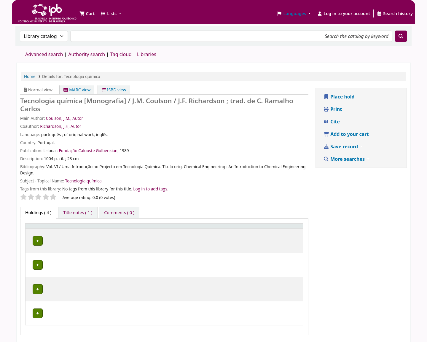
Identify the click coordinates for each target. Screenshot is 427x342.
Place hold (339, 96)
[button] (87, 13)
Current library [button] (88, 229)
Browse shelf (186, 241)
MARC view (77, 90)
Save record (341, 146)
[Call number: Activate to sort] (183, 229)
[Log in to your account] (344, 13)
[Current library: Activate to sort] (105, 229)
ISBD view (114, 90)
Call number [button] (155, 229)
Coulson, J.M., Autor (64, 118)
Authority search (86, 54)
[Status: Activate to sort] (264, 229)
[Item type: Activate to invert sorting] (48, 229)
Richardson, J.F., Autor (60, 126)
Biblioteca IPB (32, 9)
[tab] (77, 213)
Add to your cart (346, 134)
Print (332, 109)
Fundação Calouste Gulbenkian (88, 150)
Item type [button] (38, 229)
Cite (331, 121)
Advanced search (44, 54)
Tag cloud (121, 54)
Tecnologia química (83, 181)
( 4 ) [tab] (38, 212)
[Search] (401, 36)
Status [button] (235, 229)
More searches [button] (344, 159)
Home (30, 76)
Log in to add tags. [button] (150, 189)
